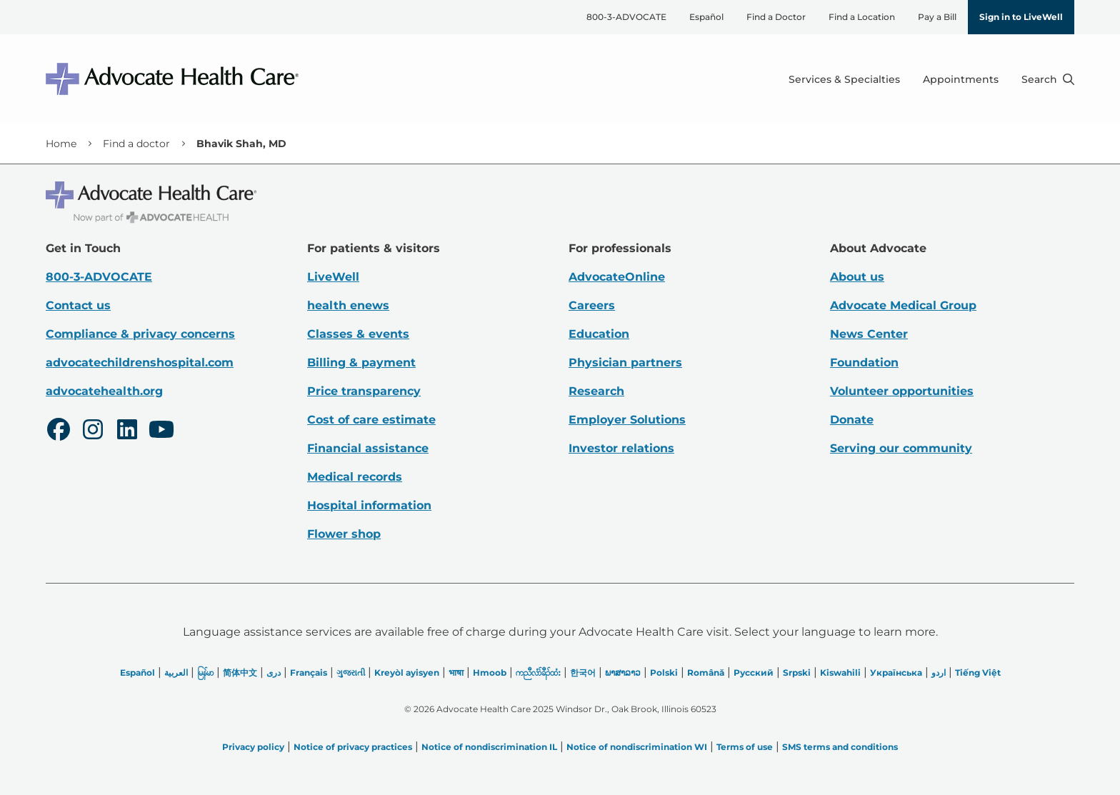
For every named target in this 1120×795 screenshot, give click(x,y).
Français (308, 672)
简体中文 (240, 672)
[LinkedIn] (127, 431)
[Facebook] (58, 431)
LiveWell (333, 277)
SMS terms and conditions (840, 746)
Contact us (78, 305)
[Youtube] (161, 431)
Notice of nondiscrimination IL (489, 746)
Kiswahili (840, 672)
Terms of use (744, 746)
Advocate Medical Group (903, 305)
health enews (348, 305)
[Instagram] (92, 431)
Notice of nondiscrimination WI (636, 746)
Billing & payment (361, 362)
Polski (664, 672)
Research (596, 391)
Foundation (864, 362)
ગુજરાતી (350, 672)
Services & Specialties (844, 79)
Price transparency (364, 391)
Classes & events (358, 334)
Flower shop (344, 534)
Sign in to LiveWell (1021, 16)
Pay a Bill (937, 16)
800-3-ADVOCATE (626, 16)
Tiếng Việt (978, 672)
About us (857, 277)
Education (599, 334)
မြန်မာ (205, 672)
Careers (592, 305)
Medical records (354, 477)
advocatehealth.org (104, 391)
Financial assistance (368, 448)
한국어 (583, 672)
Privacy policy (253, 746)
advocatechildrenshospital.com (140, 362)
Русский (754, 672)
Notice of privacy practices (353, 746)
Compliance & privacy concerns (140, 334)
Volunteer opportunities (902, 391)
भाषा (456, 672)
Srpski (797, 672)
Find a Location (862, 16)
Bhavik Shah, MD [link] (241, 143)
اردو (938, 672)
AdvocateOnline (617, 277)
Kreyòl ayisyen (406, 672)
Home (61, 143)
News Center (869, 334)
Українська (896, 672)
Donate (852, 419)
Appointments (961, 79)
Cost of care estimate (371, 419)
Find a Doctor (776, 16)
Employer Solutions (627, 419)
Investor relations (621, 448)
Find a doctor (136, 143)
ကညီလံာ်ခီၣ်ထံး (538, 672)
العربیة (176, 672)
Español (706, 16)
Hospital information (369, 505)
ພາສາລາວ (623, 672)
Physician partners (625, 362)
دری (273, 672)
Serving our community (901, 448)
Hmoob (489, 672)
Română (705, 672)
